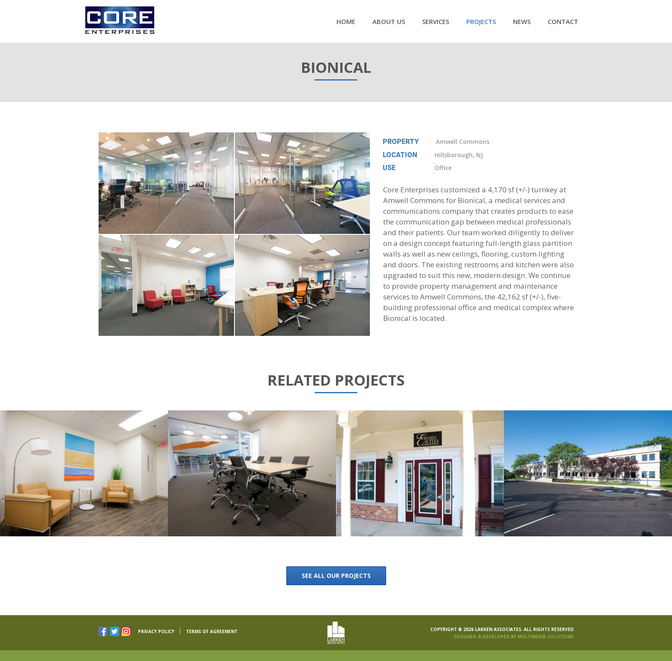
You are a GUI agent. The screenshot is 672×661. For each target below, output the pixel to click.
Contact (563, 21)
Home (345, 21)
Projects (481, 21)
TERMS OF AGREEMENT (211, 631)
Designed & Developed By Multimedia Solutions (514, 636)
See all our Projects (336, 575)
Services (435, 21)
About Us (388, 21)
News (522, 21)
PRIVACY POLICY (156, 631)
